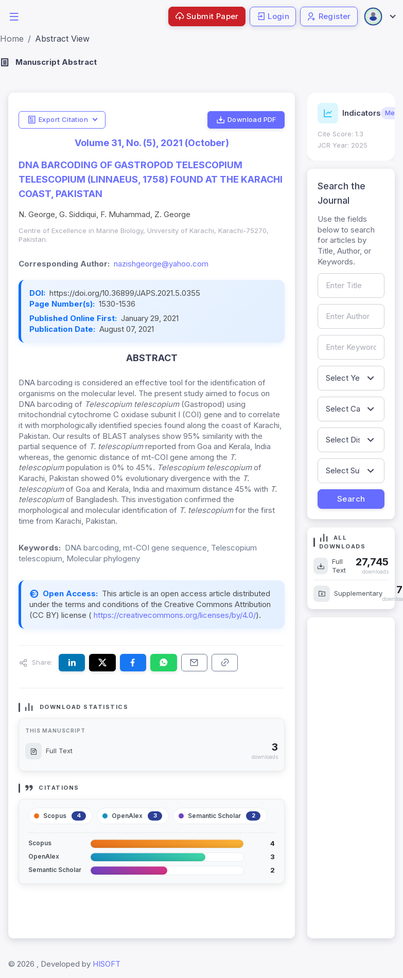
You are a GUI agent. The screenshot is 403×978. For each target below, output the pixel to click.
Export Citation (57, 120)
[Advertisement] (350, 778)
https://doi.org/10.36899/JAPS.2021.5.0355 (124, 293)
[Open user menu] (379, 16)
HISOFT (106, 964)
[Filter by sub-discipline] (351, 470)
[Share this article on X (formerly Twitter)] (102, 662)
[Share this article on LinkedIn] (72, 662)
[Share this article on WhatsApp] (163, 662)
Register (329, 16)
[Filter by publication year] (351, 378)
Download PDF (246, 120)
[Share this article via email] (194, 662)
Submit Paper (207, 16)
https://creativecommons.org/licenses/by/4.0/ (174, 615)
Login (272, 16)
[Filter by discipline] (351, 440)
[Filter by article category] (351, 409)
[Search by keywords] (351, 347)
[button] (14, 16)
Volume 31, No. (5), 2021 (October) (152, 142)
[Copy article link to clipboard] (225, 662)
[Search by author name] (351, 316)
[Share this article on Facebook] (133, 662)
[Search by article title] (351, 285)
